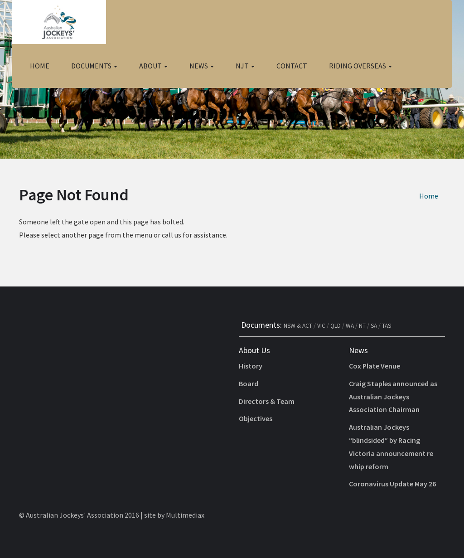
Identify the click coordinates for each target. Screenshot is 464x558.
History (250, 365)
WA (350, 326)
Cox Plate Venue (374, 365)
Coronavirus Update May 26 (392, 483)
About (153, 65)
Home (39, 65)
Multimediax (185, 514)
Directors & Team (267, 401)
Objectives (255, 418)
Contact (291, 65)
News (201, 65)
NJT (245, 65)
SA (374, 326)
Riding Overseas (360, 65)
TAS (386, 326)
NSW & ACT (298, 326)
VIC (321, 326)
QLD (335, 326)
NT (362, 326)
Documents (94, 65)
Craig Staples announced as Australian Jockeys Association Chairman (393, 396)
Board (248, 383)
